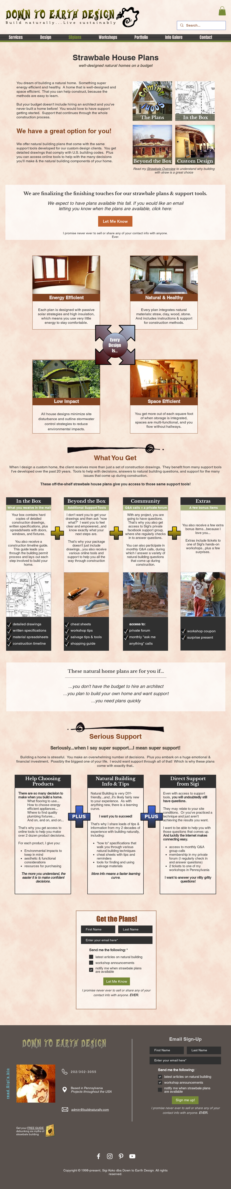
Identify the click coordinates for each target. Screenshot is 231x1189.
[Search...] (201, 25)
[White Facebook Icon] (98, 1156)
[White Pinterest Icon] (121, 1156)
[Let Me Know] (115, 221)
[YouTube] (132, 1156)
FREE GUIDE (35, 1128)
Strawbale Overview (161, 169)
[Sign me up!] (185, 1100)
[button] (222, 11)
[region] (152, 101)
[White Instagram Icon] (109, 1156)
